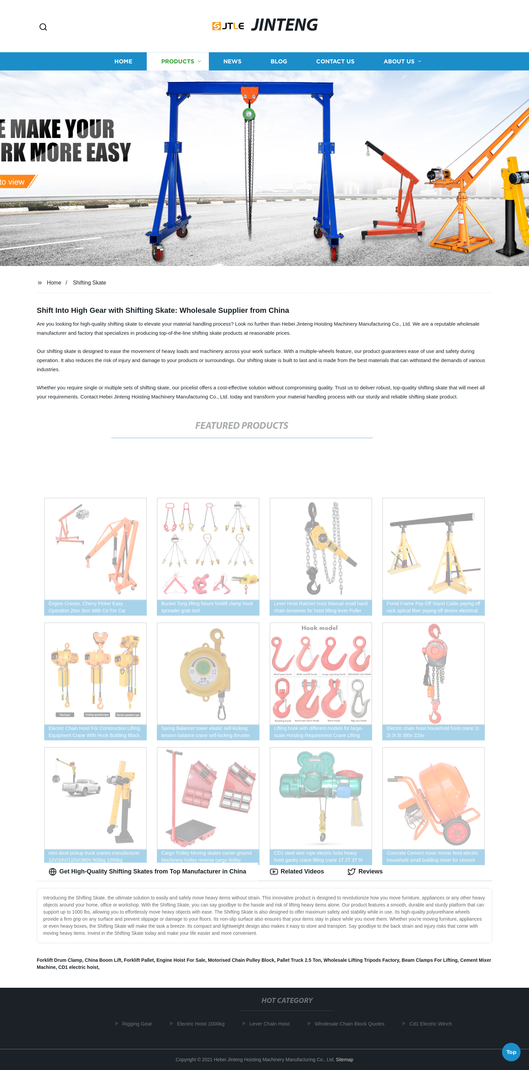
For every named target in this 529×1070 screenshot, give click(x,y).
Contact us (335, 61)
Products (177, 61)
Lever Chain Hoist (272, 1024)
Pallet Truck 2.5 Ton (299, 960)
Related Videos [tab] (297, 872)
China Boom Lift (103, 960)
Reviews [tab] (365, 872)
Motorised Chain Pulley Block (241, 960)
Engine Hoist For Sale (181, 960)
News (232, 61)
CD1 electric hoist (78, 967)
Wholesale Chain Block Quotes (352, 1024)
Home (123, 61)
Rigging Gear (140, 1024)
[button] (43, 27)
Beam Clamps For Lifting (430, 960)
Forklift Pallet (139, 960)
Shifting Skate (89, 283)
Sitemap (344, 1059)
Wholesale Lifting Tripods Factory (361, 960)
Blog (279, 61)
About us (399, 61)
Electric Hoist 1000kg (203, 1024)
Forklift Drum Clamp (59, 960)
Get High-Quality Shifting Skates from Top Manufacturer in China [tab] (147, 872)
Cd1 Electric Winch (433, 1024)
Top (511, 1052)
